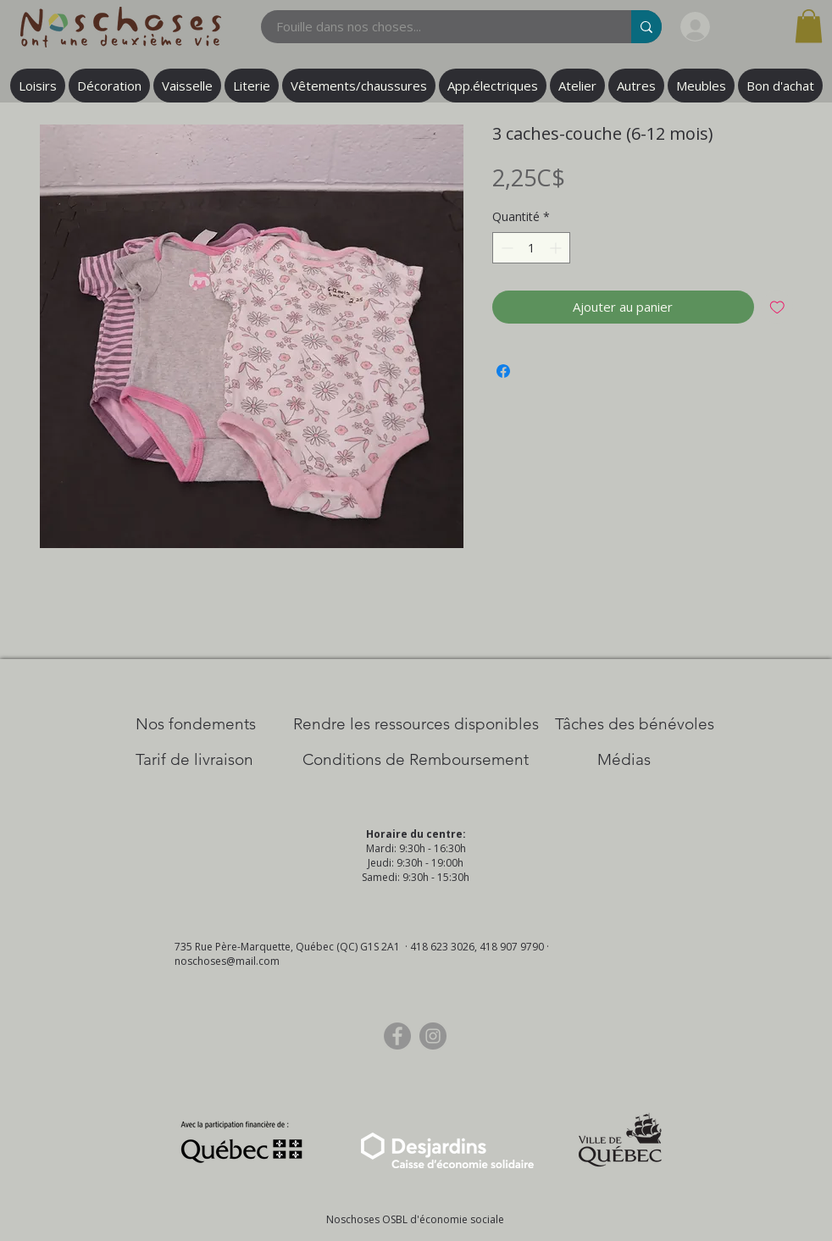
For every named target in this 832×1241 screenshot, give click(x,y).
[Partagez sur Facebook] (503, 371)
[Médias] (624, 760)
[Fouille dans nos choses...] (436, 26)
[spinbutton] (531, 248)
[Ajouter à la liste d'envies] (777, 307)
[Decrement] (505, 248)
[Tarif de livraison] (194, 760)
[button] (809, 25)
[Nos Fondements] (196, 724)
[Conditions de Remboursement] (416, 760)
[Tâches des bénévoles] (634, 724)
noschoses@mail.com (227, 961)
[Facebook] (397, 1036)
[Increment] (557, 248)
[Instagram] (433, 1036)
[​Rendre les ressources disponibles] (416, 724)
